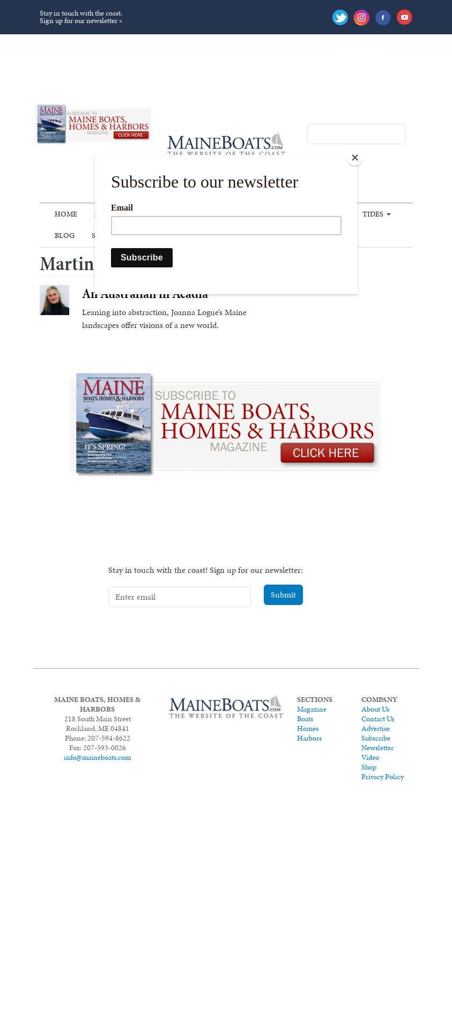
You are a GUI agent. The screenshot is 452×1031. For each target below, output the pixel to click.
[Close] (355, 158)
